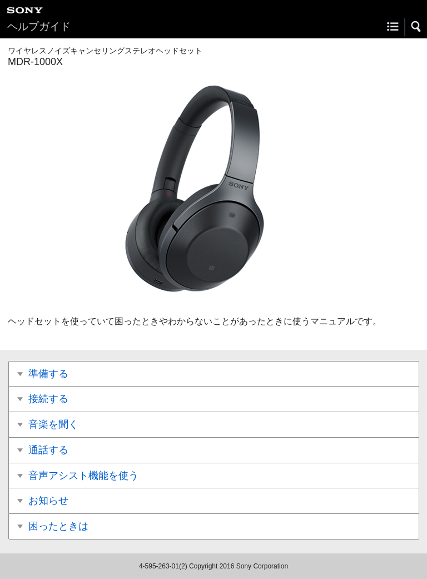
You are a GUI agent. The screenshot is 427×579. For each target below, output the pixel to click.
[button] (416, 26)
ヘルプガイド (39, 26)
